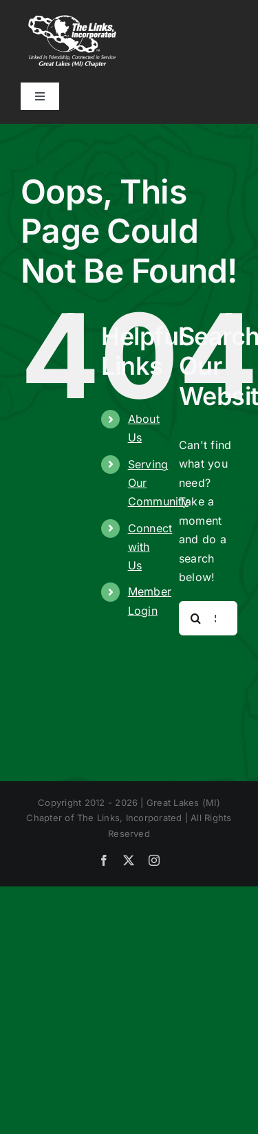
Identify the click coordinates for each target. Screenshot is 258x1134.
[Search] (196, 618)
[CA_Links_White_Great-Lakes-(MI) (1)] (72, 19)
